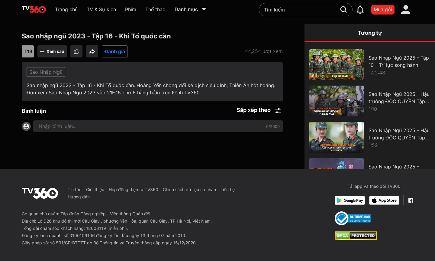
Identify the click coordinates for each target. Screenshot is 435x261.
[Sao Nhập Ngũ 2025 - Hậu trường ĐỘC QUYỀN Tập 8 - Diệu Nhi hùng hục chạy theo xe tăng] (369, 101)
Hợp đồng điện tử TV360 (133, 189)
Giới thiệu (95, 189)
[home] (34, 9)
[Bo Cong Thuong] (353, 218)
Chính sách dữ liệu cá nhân (189, 189)
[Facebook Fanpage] (410, 200)
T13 (28, 51)
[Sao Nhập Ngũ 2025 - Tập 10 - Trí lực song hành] (369, 65)
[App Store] (384, 200)
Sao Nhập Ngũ (46, 72)
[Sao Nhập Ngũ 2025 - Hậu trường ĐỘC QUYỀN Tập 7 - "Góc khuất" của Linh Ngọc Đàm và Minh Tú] (369, 137)
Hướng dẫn (79, 196)
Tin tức (75, 189)
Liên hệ (228, 189)
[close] (419, 18)
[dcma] (356, 238)
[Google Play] (350, 200)
